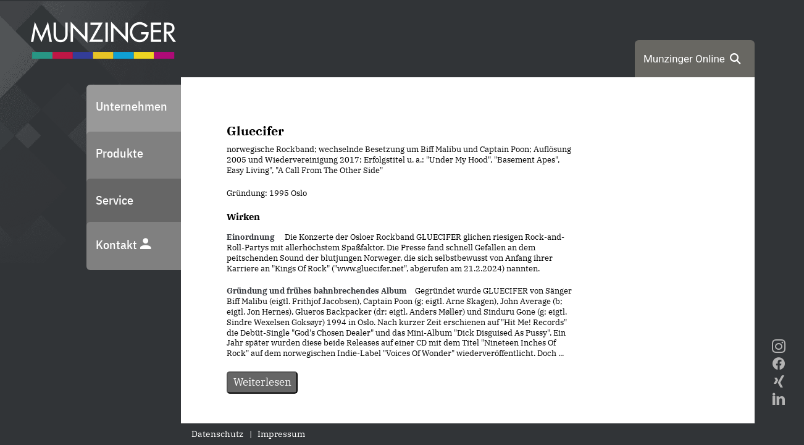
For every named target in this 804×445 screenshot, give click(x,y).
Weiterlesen (262, 382)
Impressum (281, 433)
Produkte (119, 153)
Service (114, 200)
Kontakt (124, 244)
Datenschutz (217, 433)
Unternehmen (131, 106)
